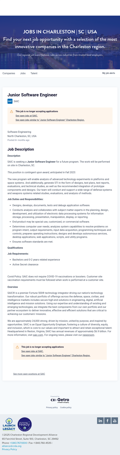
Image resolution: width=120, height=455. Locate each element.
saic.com (38, 334)
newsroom (88, 334)
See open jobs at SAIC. (27, 115)
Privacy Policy (9, 449)
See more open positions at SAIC (29, 374)
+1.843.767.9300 (18, 443)
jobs (23, 73)
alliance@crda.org (11, 446)
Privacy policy (52, 407)
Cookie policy (65, 407)
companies (8, 73)
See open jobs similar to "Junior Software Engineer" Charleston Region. (50, 120)
